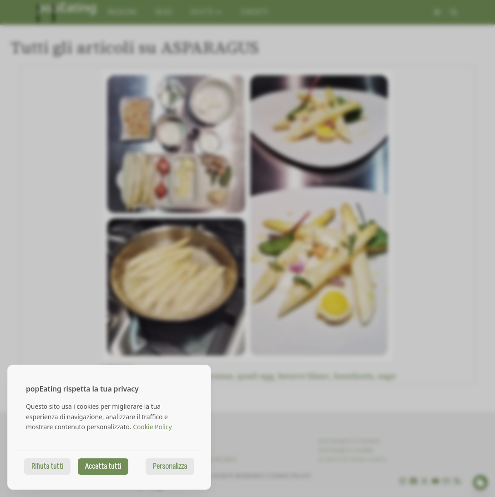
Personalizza (170, 466)
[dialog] (109, 427)
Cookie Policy (152, 426)
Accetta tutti (103, 466)
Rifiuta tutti (47, 466)
